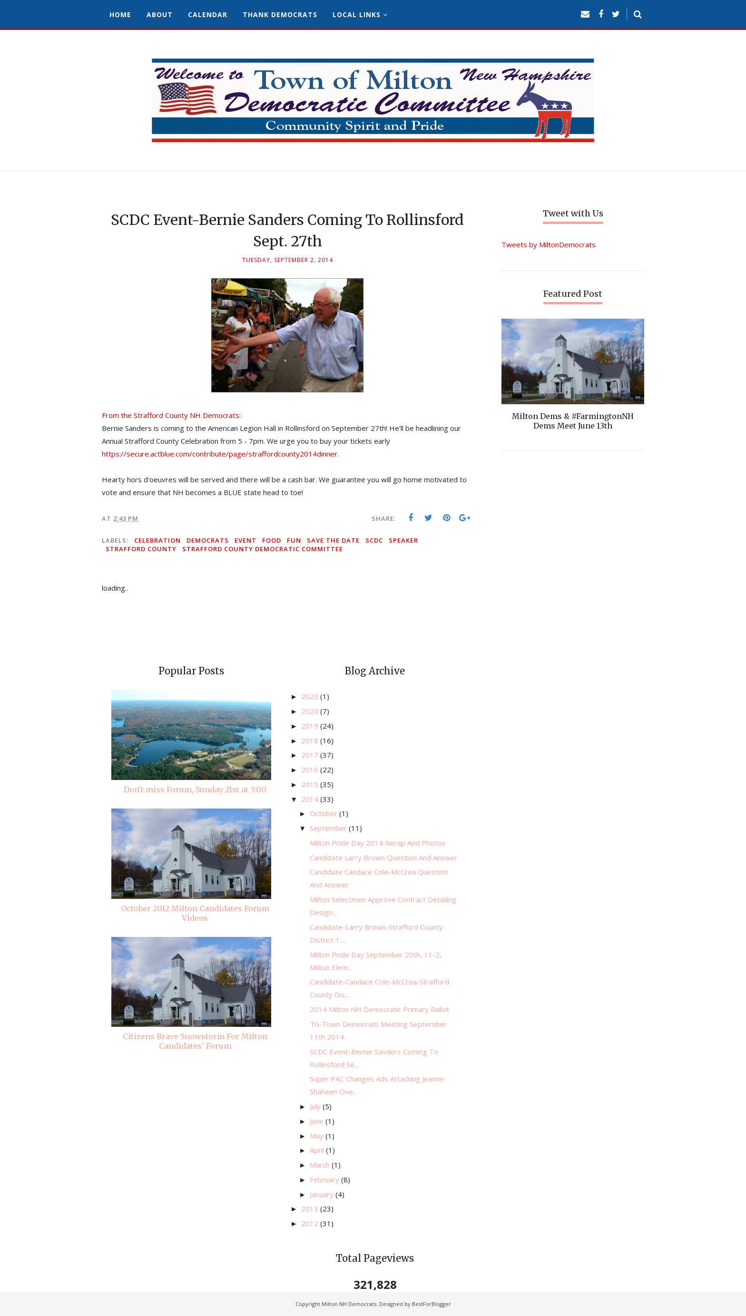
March (321, 1165)
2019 (310, 726)
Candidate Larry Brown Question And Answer (384, 857)
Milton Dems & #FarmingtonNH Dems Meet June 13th (573, 420)
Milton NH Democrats (349, 1303)
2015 (310, 784)
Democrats (207, 540)
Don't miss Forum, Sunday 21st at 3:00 (195, 789)
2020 (310, 711)
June (317, 1121)
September (329, 828)
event (245, 540)
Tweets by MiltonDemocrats (548, 244)
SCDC (374, 540)
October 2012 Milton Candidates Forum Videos (195, 913)
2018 (310, 740)
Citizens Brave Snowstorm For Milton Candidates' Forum (195, 1041)
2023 (310, 696)
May (317, 1136)
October (324, 813)
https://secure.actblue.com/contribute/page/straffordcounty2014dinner (219, 453)
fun (294, 540)
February (325, 1179)
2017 (310, 755)
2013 (310, 1208)
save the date (333, 540)
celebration (157, 540)
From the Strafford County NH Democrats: (171, 415)
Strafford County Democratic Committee (262, 549)
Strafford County (141, 549)
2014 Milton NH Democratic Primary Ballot (379, 1009)
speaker (403, 540)
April (318, 1150)
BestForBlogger (431, 1303)
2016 (310, 769)
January (322, 1194)
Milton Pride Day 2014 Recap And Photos (377, 843)
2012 (310, 1223)
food (271, 540)
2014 (310, 799)
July (316, 1106)
